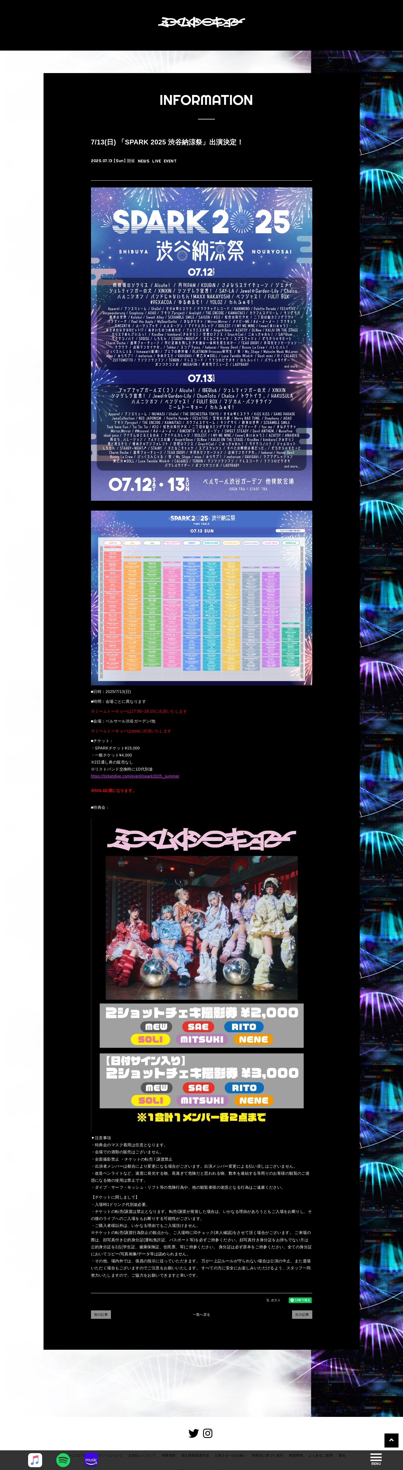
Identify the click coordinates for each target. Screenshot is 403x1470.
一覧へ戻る (201, 1315)
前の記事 (101, 1315)
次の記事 (302, 1315)
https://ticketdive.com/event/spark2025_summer (135, 776)
